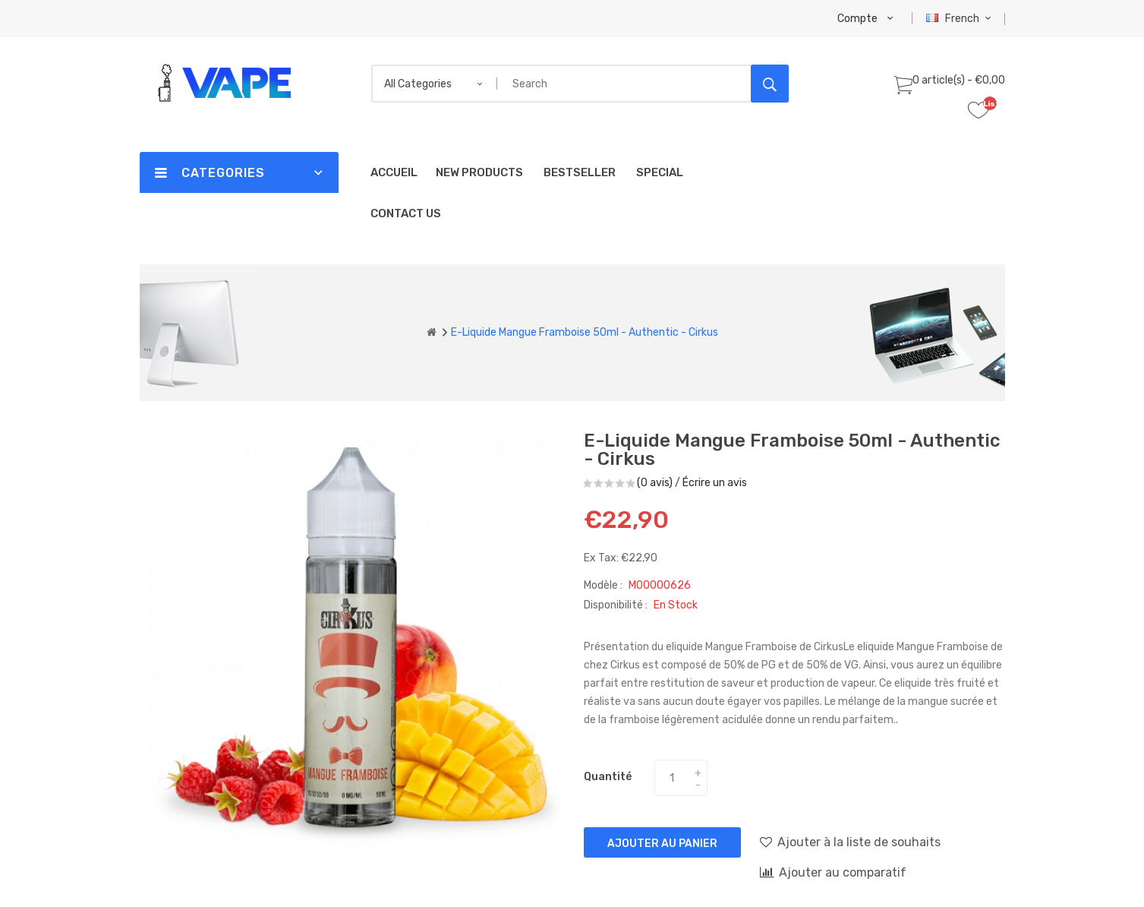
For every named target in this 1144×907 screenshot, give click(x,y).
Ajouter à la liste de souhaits (850, 841)
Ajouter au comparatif (833, 872)
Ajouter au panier (662, 843)
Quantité (608, 776)
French (960, 18)
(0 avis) (655, 482)
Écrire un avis (714, 482)
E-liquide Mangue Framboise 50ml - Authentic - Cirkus (584, 332)
